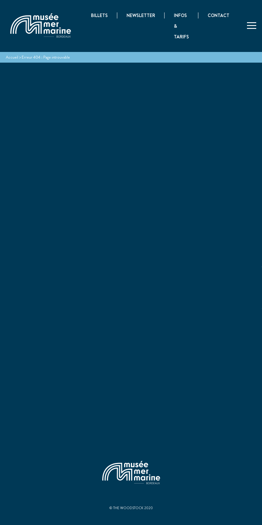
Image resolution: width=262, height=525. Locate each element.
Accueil (12, 57)
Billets (99, 15)
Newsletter (141, 15)
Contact (218, 15)
